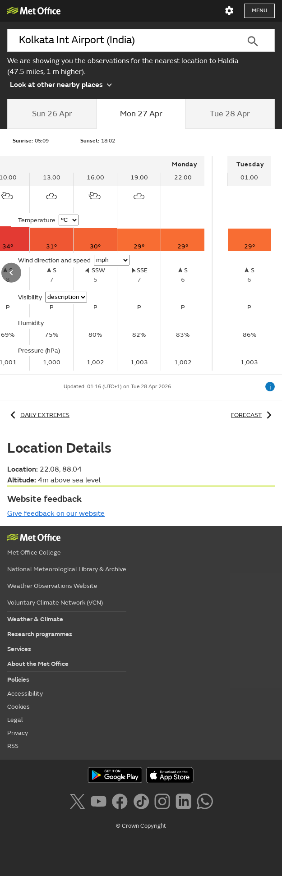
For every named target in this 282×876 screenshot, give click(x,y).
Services (19, 649)
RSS (12, 746)
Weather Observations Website (52, 586)
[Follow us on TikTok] (143, 802)
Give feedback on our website (56, 513)
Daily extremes (38, 415)
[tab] (52, 114)
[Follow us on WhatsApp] (205, 802)
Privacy (17, 733)
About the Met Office (38, 664)
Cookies (18, 707)
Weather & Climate (35, 619)
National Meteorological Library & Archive (66, 569)
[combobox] (119, 40)
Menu (259, 10)
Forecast (253, 415)
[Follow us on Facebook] (121, 802)
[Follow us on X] (78, 802)
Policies (18, 679)
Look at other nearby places (60, 83)
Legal (15, 720)
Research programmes (39, 634)
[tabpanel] (249, 263)
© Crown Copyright (141, 826)
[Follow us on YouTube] (100, 802)
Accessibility (25, 693)
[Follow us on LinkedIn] (185, 802)
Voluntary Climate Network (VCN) (55, 602)
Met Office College (34, 552)
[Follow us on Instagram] (164, 802)
